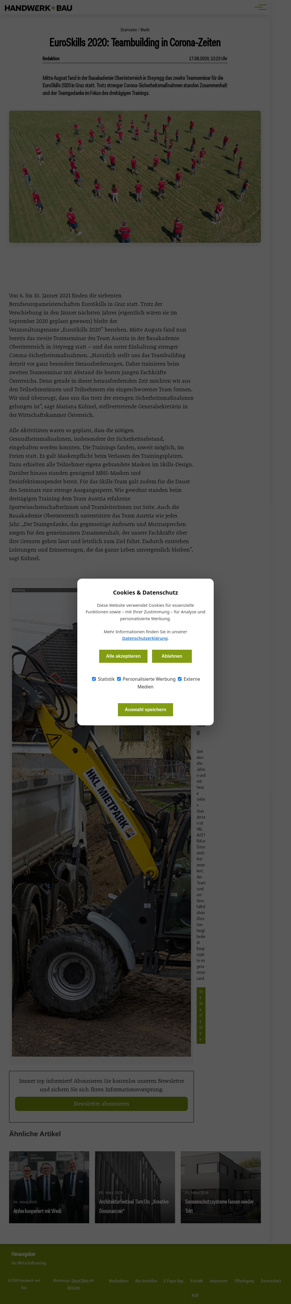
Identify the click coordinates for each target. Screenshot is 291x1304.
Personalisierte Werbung (146, 679)
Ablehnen (171, 656)
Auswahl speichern (145, 709)
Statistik (103, 679)
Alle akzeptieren (123, 656)
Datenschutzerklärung (145, 638)
